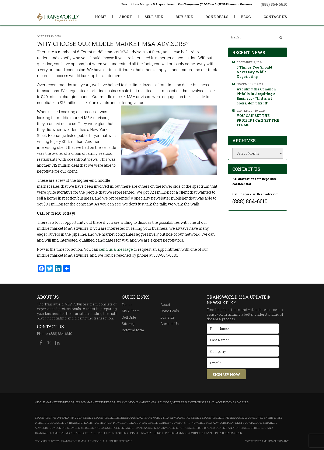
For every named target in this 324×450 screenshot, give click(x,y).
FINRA (131, 417)
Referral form (133, 330)
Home (127, 304)
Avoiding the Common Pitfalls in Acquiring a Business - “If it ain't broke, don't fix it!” (256, 96)
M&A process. (224, 319)
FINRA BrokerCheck (228, 433)
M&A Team (131, 311)
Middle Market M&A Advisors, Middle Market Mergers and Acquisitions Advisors (188, 402)
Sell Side (129, 317)
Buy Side (167, 317)
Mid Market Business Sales (101, 402)
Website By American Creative (267, 441)
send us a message (116, 249)
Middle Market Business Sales (57, 402)
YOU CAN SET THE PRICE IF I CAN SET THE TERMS (258, 120)
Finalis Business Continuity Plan (188, 433)
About (165, 304)
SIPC (139, 417)
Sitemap (128, 323)
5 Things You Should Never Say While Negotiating (254, 72)
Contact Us (169, 323)
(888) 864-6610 (274, 4)
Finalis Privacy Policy (145, 433)
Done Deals (169, 311)
